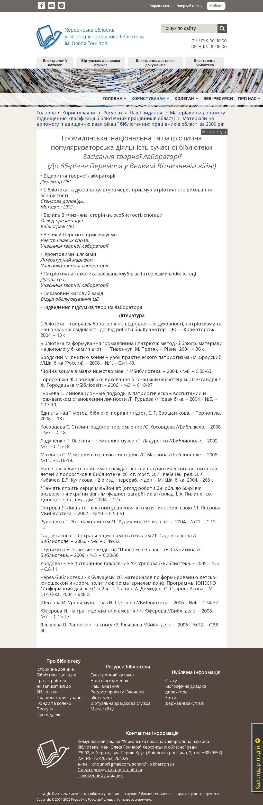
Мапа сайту (102, 709)
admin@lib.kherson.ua (153, 764)
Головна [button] (114, 98)
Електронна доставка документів (155, 62)
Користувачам (79, 113)
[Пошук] (222, 28)
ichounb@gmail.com (110, 764)
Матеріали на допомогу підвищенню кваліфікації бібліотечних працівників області (131, 115)
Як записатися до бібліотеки (54, 689)
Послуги (45, 709)
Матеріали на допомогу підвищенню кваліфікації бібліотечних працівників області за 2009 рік (130, 121)
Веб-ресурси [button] (218, 98)
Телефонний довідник (100, 775)
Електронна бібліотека (204, 62)
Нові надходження (109, 680)
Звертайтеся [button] (190, 5)
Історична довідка (55, 669)
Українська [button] (161, 5)
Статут (172, 680)
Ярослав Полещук (101, 799)
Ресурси (112, 113)
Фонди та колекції (55, 703)
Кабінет (216, 5)
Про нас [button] (249, 98)
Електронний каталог (55, 62)
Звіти (170, 697)
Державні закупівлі (184, 703)
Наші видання (146, 113)
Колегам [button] (186, 98)
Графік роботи (51, 680)
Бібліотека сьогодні (56, 675)
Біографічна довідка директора (185, 689)
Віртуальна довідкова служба (100, 62)
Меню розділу (214, 131)
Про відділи (48, 714)
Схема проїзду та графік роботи (110, 770)
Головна (46, 113)
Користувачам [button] (150, 98)
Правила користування (60, 697)
